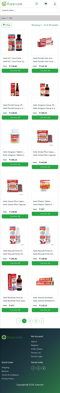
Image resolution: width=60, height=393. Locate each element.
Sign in (34, 341)
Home (4, 18)
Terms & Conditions (10, 375)
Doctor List (36, 352)
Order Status (37, 349)
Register (34, 345)
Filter (7, 25)
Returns (5, 371)
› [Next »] (41, 321)
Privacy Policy (8, 378)
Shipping (5, 367)
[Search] (30, 10)
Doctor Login (36, 356)
